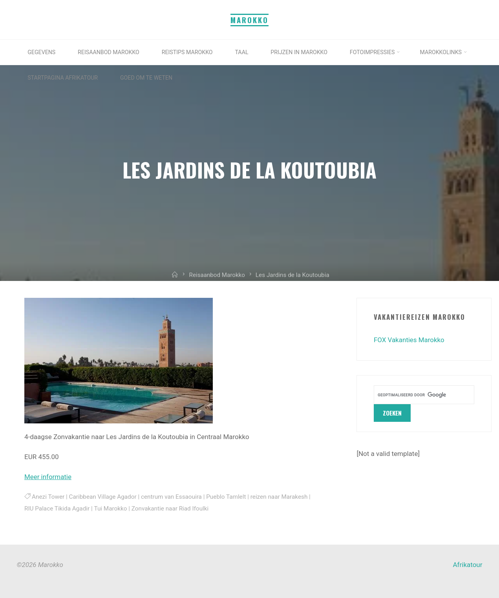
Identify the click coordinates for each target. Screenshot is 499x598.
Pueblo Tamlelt (226, 496)
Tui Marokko (110, 508)
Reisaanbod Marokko (217, 280)
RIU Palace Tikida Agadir (57, 508)
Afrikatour (468, 565)
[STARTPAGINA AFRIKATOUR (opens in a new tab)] (132, 78)
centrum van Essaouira (171, 496)
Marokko (249, 20)
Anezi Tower (48, 496)
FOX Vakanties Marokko (409, 340)
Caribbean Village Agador (103, 496)
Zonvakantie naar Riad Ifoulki (170, 508)
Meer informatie (48, 477)
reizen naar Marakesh (279, 496)
